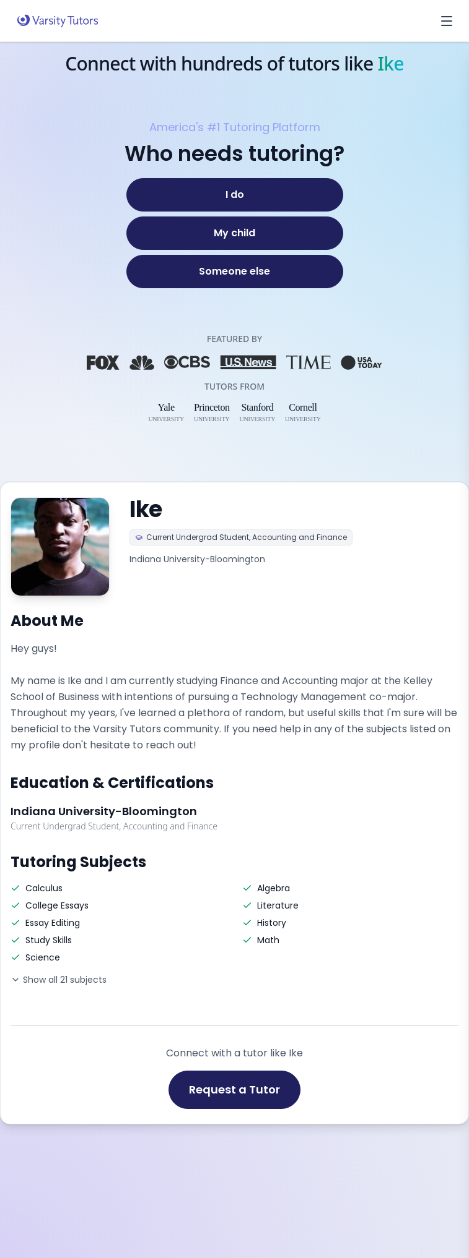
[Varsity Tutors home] (57, 21)
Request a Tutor (234, 1089)
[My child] (234, 233)
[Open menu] (446, 21)
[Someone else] (234, 271)
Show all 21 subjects (59, 979)
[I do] (234, 195)
